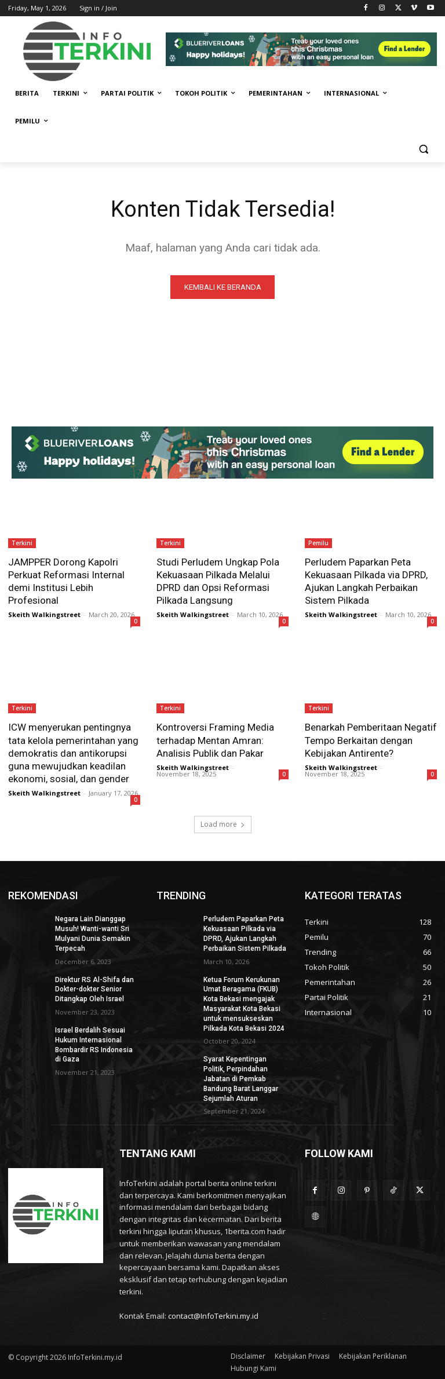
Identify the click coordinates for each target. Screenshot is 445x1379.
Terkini (22, 543)
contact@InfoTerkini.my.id (213, 1316)
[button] (423, 149)
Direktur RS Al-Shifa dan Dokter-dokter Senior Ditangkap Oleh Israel (94, 990)
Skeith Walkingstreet (44, 614)
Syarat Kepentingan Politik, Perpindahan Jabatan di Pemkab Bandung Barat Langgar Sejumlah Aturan (240, 1079)
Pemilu (318, 543)
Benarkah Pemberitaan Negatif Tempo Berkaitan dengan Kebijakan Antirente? (371, 739)
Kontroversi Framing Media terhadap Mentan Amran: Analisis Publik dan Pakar (215, 739)
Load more (222, 825)
